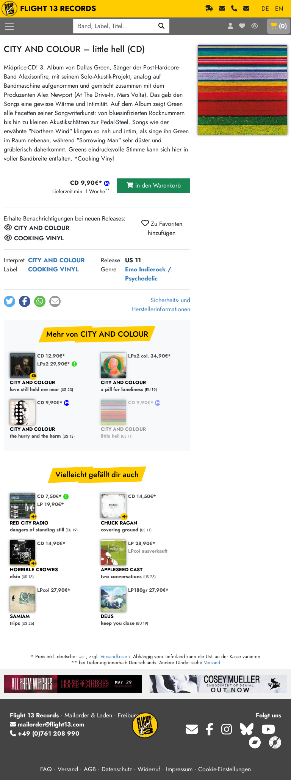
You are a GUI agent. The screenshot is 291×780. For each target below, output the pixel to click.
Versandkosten (115, 656)
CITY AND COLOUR (56, 260)
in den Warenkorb (154, 185)
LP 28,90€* (141, 543)
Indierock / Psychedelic (148, 274)
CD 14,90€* (51, 543)
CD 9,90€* (50, 402)
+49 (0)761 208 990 (45, 733)
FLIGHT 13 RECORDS (50, 8)
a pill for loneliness (142, 386)
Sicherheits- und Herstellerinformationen (160, 305)
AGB (90, 769)
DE (265, 8)
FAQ (46, 769)
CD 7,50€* (50, 496)
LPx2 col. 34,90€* (149, 355)
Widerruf (149, 769)
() (278, 26)
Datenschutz (117, 769)
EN (279, 8)
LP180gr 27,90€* (148, 590)
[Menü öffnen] (9, 26)
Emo (131, 269)
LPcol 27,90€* (53, 590)
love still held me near (51, 386)
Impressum (179, 769)
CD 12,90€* (51, 355)
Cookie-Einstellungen (224, 769)
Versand (212, 662)
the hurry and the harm (51, 433)
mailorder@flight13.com (47, 724)
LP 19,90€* (50, 504)
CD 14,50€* (142, 496)
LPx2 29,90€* (54, 363)
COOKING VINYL (53, 269)
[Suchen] (161, 26)
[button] (9, 301)
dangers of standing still (51, 526)
